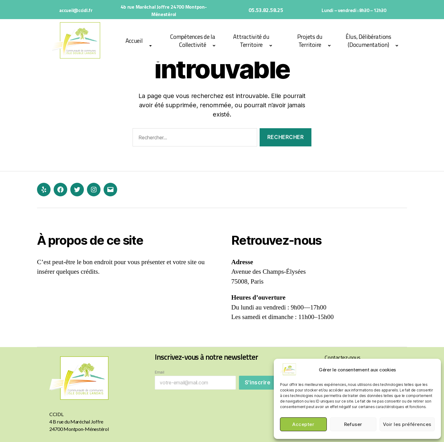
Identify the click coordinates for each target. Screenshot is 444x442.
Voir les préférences (407, 424)
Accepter (303, 424)
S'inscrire (258, 382)
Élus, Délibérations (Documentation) (368, 40)
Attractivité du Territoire (251, 40)
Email (159, 372)
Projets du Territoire (310, 40)
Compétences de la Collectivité (192, 40)
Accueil (133, 40)
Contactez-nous (342, 357)
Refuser (353, 424)
